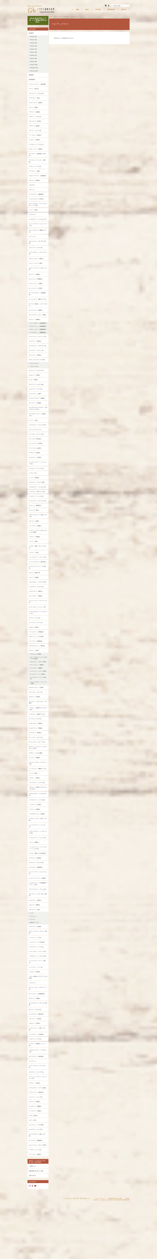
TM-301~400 (33, 45)
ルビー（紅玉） (33, 1168)
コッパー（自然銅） (34, 497)
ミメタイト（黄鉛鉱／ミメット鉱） (37, 1091)
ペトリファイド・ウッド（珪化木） (37, 1008)
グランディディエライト (35, 449)
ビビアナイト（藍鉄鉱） (35, 897)
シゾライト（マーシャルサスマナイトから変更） (37, 554)
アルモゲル (32, 188)
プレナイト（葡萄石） (35, 948)
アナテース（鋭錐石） (35, 127)
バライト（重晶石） (34, 880)
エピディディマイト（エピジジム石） (37, 273)
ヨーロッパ (33, 959)
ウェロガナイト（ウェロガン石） (36, 223)
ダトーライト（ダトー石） (36, 772)
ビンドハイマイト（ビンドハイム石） (37, 912)
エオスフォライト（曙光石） (36, 263)
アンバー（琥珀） (33, 213)
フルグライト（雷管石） (35, 943)
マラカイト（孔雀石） (35, 1070)
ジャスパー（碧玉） (34, 575)
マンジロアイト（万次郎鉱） (36, 1081)
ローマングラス (34, 381)
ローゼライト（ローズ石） (36, 1178)
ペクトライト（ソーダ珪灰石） (37, 985)
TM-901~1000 (33, 64)
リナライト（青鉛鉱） (35, 1150)
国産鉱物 (31, 74)
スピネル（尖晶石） (34, 657)
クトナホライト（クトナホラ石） (36, 443)
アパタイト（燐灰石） (35, 141)
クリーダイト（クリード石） (36, 453)
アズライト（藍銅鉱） (35, 113)
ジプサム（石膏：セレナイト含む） (37, 570)
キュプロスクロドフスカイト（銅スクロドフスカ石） (36, 426)
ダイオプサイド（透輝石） (36, 758)
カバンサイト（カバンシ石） (36, 368)
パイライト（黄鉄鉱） (35, 845)
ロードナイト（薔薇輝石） (36, 1189)
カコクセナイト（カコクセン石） (36, 362)
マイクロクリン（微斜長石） (36, 1061)
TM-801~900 (33, 61)
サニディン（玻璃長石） (35, 528)
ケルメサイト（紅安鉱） (35, 477)
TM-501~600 (33, 51)
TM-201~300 (33, 42)
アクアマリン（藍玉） (35, 99)
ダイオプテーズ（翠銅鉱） (36, 762)
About (87, 9)
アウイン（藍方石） (34, 90)
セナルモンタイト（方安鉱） (36, 722)
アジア (32, 956)
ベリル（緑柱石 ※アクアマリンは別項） (37, 1024)
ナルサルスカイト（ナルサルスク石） (37, 830)
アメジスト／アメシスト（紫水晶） (37, 162)
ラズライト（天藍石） (35, 1130)
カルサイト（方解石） (35, 393)
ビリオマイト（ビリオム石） (36, 902)
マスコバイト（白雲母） (35, 1065)
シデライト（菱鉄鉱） (35, 559)
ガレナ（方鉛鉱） (33, 397)
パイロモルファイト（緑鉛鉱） (37, 850)
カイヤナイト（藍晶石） (35, 357)
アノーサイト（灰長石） (35, 136)
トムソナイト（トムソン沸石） (37, 703)
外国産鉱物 (32, 79)
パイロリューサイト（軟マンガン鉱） (37, 855)
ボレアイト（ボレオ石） (35, 1056)
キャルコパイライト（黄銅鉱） (37, 416)
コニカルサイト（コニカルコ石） (36, 507)
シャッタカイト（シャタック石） (36, 581)
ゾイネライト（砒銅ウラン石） (37, 748)
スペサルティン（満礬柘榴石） (37, 346)
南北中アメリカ (34, 965)
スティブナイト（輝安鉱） (36, 624)
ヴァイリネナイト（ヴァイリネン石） (37, 257)
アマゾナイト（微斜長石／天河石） (37, 155)
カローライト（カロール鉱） (36, 402)
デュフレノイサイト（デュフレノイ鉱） (37, 797)
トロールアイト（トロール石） (37, 819)
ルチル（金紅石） (33, 1164)
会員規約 (127, 1248)
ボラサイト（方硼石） (35, 1045)
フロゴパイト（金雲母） (35, 970)
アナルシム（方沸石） (36, 684)
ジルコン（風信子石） (35, 599)
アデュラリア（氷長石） (35, 122)
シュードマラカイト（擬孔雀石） (36, 587)
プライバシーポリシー (99, 1248)
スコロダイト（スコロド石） (36, 615)
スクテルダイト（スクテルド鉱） (36, 609)
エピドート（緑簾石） (35, 279)
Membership (111, 9)
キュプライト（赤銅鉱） (35, 420)
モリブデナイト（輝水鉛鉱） (36, 1103)
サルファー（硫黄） (34, 544)
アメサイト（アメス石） (35, 167)
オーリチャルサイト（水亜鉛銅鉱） (37, 298)
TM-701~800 (33, 58)
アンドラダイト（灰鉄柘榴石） (37, 332)
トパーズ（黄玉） (33, 809)
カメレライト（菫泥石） (35, 373)
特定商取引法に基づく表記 (36, 1221)
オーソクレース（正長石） (36, 293)
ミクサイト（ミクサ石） (35, 1085)
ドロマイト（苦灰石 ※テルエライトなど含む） (37, 824)
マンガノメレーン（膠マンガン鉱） (37, 1075)
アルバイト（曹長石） (35, 183)
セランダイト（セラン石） (36, 726)
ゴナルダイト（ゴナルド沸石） (37, 502)
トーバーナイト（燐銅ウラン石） (36, 804)
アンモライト (32, 217)
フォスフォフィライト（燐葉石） (36, 919)
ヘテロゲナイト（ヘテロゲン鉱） (36, 1002)
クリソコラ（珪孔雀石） (35, 458)
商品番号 (31, 32)
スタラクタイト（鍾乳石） (36, 619)
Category (98, 9)
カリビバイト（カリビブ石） (36, 388)
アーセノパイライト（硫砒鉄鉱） (36, 84)
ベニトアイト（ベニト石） (36, 1014)
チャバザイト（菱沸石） (36, 699)
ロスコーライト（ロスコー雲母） (36, 1194)
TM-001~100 (33, 36)
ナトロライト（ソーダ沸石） (36, 708)
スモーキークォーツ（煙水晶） (37, 676)
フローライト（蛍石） (35, 953)
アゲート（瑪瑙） (33, 108)
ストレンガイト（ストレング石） (36, 636)
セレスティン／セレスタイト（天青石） (36, 736)
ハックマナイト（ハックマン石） (36, 874)
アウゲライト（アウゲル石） (36, 94)
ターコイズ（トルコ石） (35, 753)
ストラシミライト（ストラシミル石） (37, 629)
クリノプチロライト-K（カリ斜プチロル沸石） (37, 688)
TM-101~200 (33, 39)
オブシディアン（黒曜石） (36, 316)
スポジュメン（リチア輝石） (36, 666)
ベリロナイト (32, 1029)
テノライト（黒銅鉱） (35, 792)
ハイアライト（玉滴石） (35, 841)
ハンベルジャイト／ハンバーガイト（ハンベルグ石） (37, 885)
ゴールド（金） (33, 492)
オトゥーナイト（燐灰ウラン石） (36, 304)
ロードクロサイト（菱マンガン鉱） (37, 1183)
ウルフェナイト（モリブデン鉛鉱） (37, 246)
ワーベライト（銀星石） (35, 1204)
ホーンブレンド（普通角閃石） (37, 1040)
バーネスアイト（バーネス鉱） (37, 836)
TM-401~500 (33, 48)
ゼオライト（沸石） (34, 680)
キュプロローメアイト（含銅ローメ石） (37, 432)
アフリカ (32, 962)
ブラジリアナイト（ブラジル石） (36, 931)
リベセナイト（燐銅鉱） (35, 1155)
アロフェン (32, 192)
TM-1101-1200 (34, 70)
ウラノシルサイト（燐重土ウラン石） (37, 235)
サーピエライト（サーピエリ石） (36, 523)
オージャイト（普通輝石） (36, 283)
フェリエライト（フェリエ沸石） (37, 712)
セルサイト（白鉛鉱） (35, 731)
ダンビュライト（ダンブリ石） (37, 776)
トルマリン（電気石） (35, 814)
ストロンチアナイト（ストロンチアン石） (37, 642)
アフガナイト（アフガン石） (36, 145)
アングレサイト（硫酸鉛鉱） (36, 197)
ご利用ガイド (32, 1216)
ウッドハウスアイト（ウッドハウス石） (37, 229)
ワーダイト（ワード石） (35, 1200)
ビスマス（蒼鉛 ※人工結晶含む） (37, 892)
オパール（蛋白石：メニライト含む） (37, 311)
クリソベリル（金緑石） (35, 467)
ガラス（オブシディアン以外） (62, 16)
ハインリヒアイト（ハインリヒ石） (37, 862)
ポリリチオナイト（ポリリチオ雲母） (37, 1050)
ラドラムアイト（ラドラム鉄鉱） (36, 1135)
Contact (123, 9)
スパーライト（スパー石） (36, 652)
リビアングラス (34, 384)
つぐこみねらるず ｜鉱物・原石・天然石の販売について (77, 1248)
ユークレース (32, 1107)
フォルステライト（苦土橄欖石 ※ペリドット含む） (37, 925)
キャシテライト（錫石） (35, 411)
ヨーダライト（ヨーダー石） (36, 1119)
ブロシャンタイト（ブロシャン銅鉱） (37, 975)
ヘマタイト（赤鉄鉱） (35, 1018)
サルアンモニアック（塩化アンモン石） (37, 538)
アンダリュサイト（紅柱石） (36, 202)
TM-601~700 (33, 54)
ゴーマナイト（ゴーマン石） (36, 488)
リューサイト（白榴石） (35, 1159)
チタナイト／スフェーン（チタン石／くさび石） (37, 782)
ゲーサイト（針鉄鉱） (35, 472)
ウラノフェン (32, 241)
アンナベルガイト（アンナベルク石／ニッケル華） (37, 207)
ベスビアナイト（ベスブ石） (36, 990)
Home (77, 9)
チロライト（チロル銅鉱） (36, 787)
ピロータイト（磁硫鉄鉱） (36, 907)
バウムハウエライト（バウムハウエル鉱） (37, 868)
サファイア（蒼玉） (34, 533)
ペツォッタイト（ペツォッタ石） (36, 995)
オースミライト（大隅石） (36, 288)
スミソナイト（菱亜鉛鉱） (36, 671)
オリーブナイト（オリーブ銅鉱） (36, 322)
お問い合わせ (32, 1226)
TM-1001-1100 (34, 67)
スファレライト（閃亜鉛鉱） (36, 662)
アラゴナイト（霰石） (35, 172)
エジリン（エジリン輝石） (36, 268)
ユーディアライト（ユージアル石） (37, 1113)
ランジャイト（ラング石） (36, 1145)
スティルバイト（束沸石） (37, 696)
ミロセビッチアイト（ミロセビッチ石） (37, 1097)
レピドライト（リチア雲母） (36, 1173)
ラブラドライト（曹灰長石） (36, 1141)
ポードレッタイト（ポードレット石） (37, 1035)
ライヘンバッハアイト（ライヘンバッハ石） (37, 1124)
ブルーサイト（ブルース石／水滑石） (37, 938)
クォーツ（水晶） (33, 438)
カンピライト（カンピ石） (36, 406)
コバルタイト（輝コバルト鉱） (37, 513)
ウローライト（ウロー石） (36, 252)
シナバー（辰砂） (33, 564)
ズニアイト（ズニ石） (35, 648)
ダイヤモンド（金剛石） (35, 767)
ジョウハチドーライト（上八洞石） (37, 593)
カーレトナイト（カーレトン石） (36, 351)
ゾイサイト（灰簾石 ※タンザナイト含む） (37, 743)
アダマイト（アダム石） (35, 118)
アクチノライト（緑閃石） (36, 104)
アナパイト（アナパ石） (35, 131)
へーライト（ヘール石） (35, 981)
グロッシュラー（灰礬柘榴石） (37, 341)
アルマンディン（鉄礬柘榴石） (37, 336)
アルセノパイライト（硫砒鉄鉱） (36, 177)
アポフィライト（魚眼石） (36, 150)
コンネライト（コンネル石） (36, 517)
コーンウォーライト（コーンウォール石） (37, 482)
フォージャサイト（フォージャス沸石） (37, 717)
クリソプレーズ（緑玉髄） (36, 463)
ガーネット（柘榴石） (35, 327)
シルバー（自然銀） (34, 604)
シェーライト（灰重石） (35, 549)
